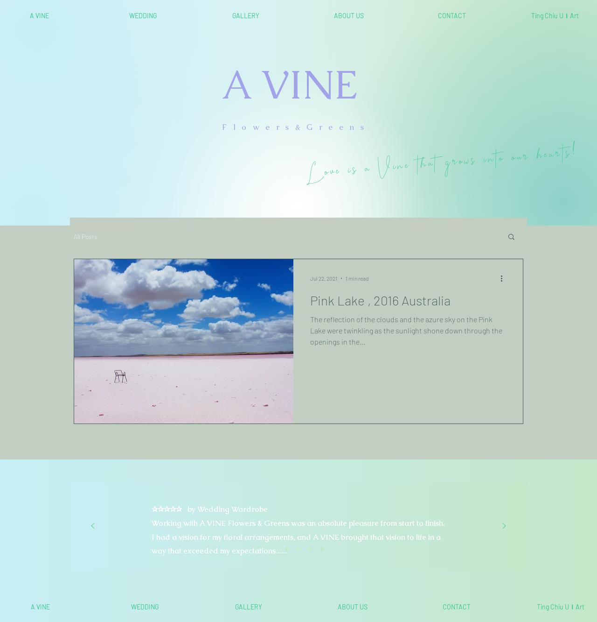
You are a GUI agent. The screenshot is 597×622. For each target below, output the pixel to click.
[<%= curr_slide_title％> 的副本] (310, 549)
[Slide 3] (298, 549)
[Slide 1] (275, 549)
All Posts (85, 236)
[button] (511, 237)
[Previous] (92, 526)
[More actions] (504, 278)
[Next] (504, 526)
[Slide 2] (286, 549)
